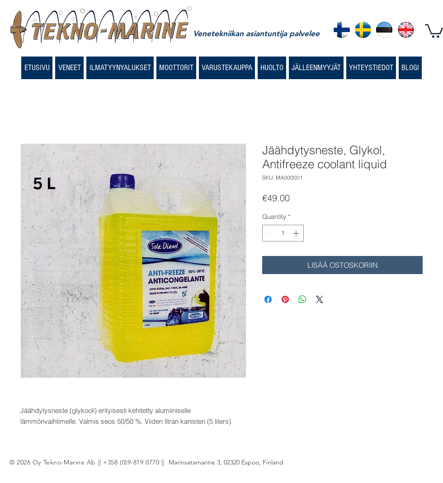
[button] (434, 30)
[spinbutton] (283, 233)
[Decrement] (269, 233)
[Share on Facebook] (268, 299)
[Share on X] (319, 299)
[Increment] (296, 233)
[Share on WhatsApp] (302, 299)
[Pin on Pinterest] (285, 299)
